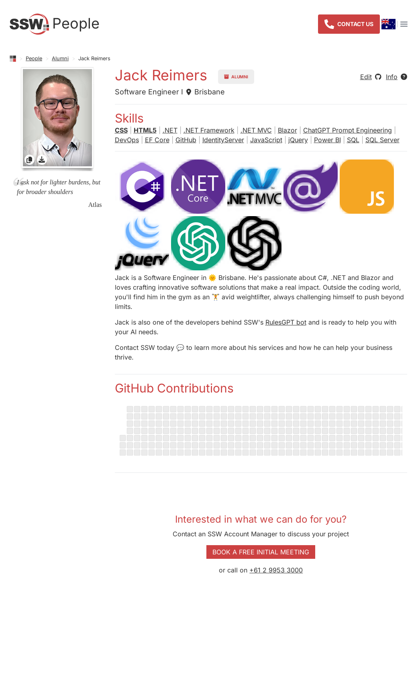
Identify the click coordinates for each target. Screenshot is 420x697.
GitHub (185, 140)
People (34, 58)
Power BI (327, 140)
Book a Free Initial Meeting (260, 552)
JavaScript (266, 140)
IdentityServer (223, 140)
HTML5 (145, 130)
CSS (121, 130)
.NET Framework (208, 130)
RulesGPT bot (285, 322)
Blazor (287, 130)
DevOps (127, 140)
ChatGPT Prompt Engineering (347, 130)
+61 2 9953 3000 (276, 570)
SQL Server (382, 140)
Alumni (60, 58)
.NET (170, 130)
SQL (353, 140)
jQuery (298, 140)
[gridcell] (57, 119)
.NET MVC (256, 130)
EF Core (157, 140)
